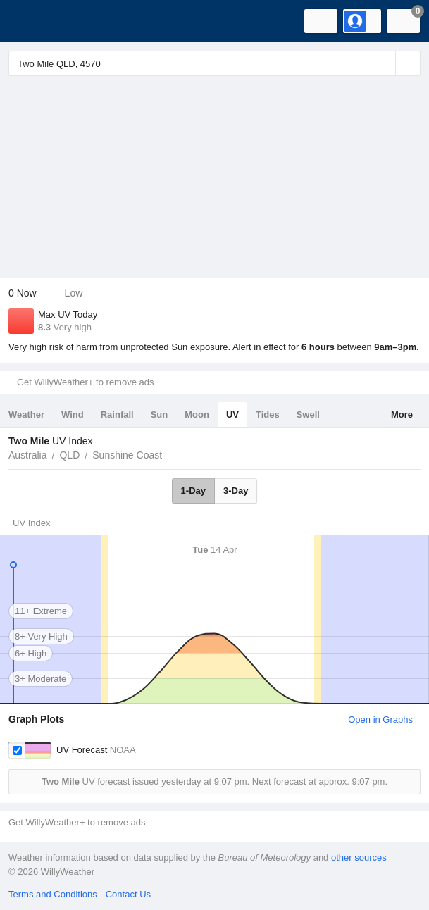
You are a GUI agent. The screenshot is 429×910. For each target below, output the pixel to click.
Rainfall (117, 414)
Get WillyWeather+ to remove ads (85, 382)
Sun (159, 414)
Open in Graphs (380, 719)
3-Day (235, 490)
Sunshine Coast (127, 455)
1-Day (193, 490)
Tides (268, 414)
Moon (197, 414)
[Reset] (383, 63)
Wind (72, 414)
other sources (359, 857)
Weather (26, 414)
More (402, 414)
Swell (308, 414)
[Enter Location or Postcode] (214, 63)
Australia (27, 455)
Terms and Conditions (52, 894)
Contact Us (128, 894)
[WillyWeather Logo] (31, 21)
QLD (69, 455)
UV (232, 414)
